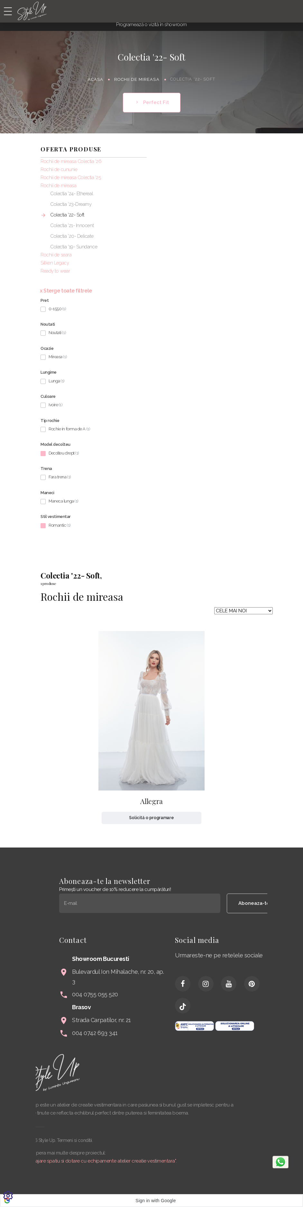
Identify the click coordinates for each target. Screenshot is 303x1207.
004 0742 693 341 (207, 1033)
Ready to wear (55, 271)
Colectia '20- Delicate (71, 236)
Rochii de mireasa (137, 79)
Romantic (59, 525)
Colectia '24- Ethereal (71, 193)
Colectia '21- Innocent (72, 225)
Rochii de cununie (59, 169)
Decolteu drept (64, 453)
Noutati (57, 332)
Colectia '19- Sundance (73, 247)
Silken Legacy (55, 263)
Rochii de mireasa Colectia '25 (71, 177)
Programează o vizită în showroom (151, 24)
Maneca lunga (63, 501)
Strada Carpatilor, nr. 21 (214, 1020)
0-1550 (57, 308)
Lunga (56, 380)
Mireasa (58, 356)
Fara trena (60, 476)
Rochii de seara (56, 255)
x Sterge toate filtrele (66, 291)
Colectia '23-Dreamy (70, 204)
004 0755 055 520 (208, 994)
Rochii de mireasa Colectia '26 (71, 161)
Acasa (95, 79)
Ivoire (55, 404)
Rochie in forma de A (69, 428)
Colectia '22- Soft (67, 215)
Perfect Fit (151, 102)
